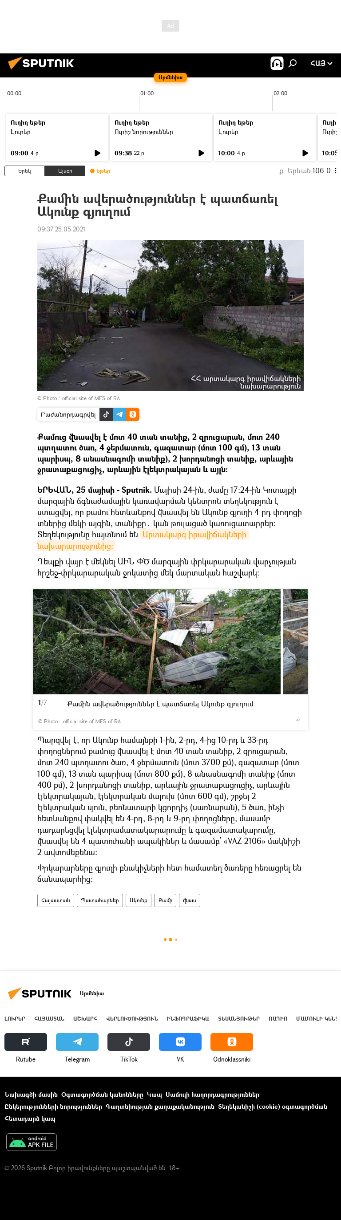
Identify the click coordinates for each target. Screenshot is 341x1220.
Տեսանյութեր (239, 1018)
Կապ (154, 1094)
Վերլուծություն (132, 1018)
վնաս (189, 900)
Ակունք (138, 900)
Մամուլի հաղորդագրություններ (212, 1094)
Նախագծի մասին (31, 1094)
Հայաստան (55, 900)
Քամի (165, 900)
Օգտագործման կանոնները (102, 1094)
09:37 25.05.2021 (61, 229)
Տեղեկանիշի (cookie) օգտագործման (272, 1106)
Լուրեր (21, 131)
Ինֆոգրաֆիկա (188, 1018)
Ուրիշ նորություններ (144, 131)
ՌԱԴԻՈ (278, 1018)
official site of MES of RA (91, 398)
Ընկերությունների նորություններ (53, 1106)
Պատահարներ (100, 900)
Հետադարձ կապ (30, 1118)
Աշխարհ (85, 1018)
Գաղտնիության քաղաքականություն (160, 1106)
